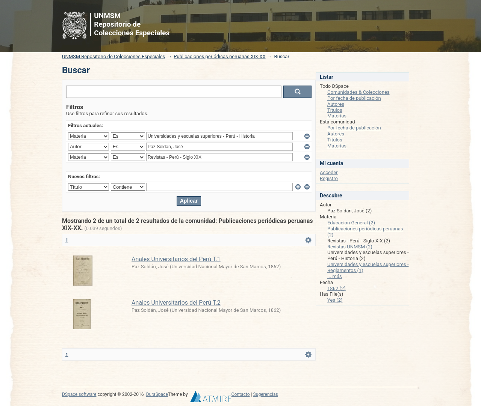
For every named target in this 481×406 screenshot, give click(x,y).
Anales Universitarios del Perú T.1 (176, 259)
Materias (336, 116)
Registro (329, 178)
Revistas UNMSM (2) (349, 247)
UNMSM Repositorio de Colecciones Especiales (113, 56)
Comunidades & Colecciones (358, 92)
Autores (335, 104)
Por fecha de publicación (354, 98)
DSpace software (79, 394)
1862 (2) (336, 288)
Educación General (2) (351, 223)
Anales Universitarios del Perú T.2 (176, 302)
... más (334, 276)
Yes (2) (335, 300)
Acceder (329, 172)
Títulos (334, 110)
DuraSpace (157, 394)
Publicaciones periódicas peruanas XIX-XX (219, 56)
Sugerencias (265, 394)
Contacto (240, 394)
